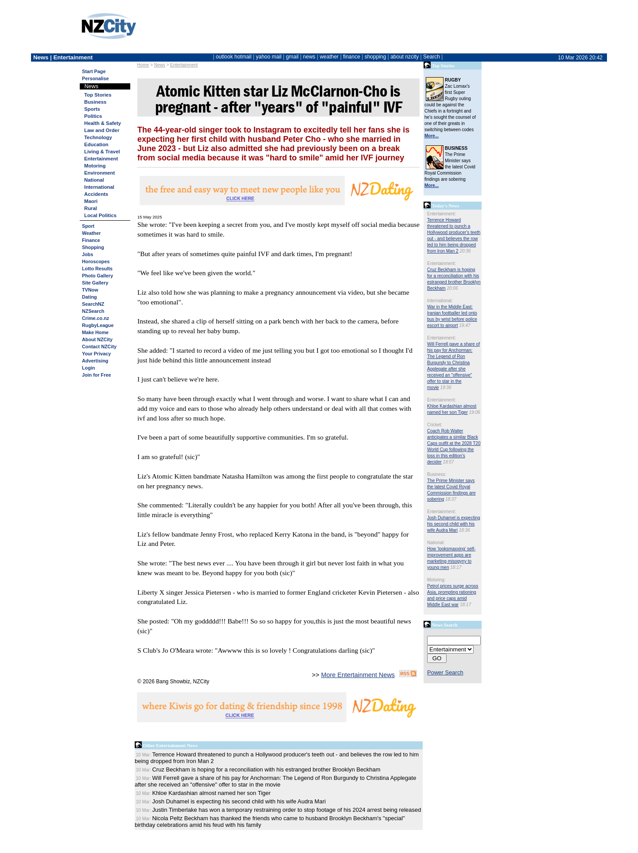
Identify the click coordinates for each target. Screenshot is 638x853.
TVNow (90, 289)
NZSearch (93, 311)
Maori (90, 201)
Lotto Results (97, 268)
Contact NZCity (99, 346)
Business (95, 102)
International (99, 187)
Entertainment (184, 64)
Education (96, 144)
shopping (375, 57)
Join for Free (96, 375)
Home (143, 64)
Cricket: (434, 424)
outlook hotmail (234, 57)
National (94, 180)
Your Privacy (96, 353)
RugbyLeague (97, 325)
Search (431, 57)
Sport (88, 226)
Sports (92, 109)
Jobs (87, 254)
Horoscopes (95, 261)
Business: (436, 474)
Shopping (93, 247)
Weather (91, 233)
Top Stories (97, 94)
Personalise (95, 78)
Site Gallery (95, 282)
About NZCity (97, 339)
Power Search (445, 672)
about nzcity (404, 57)
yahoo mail (269, 57)
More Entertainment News (358, 674)
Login (88, 367)
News (159, 64)
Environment (99, 172)
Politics (93, 116)
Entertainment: (441, 213)
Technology (98, 137)
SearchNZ (93, 304)
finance (351, 57)
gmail (292, 57)
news (309, 57)
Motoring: (436, 579)
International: (440, 300)
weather (329, 57)
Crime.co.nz (95, 318)
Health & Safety (102, 123)
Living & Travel (102, 151)
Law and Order (101, 130)
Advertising (95, 360)
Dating (89, 297)
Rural (90, 208)
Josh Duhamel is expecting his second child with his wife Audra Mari (453, 524)
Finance (91, 240)
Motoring (94, 165)
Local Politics (100, 215)
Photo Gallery (97, 275)
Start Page (93, 71)
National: (435, 542)
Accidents (96, 194)
